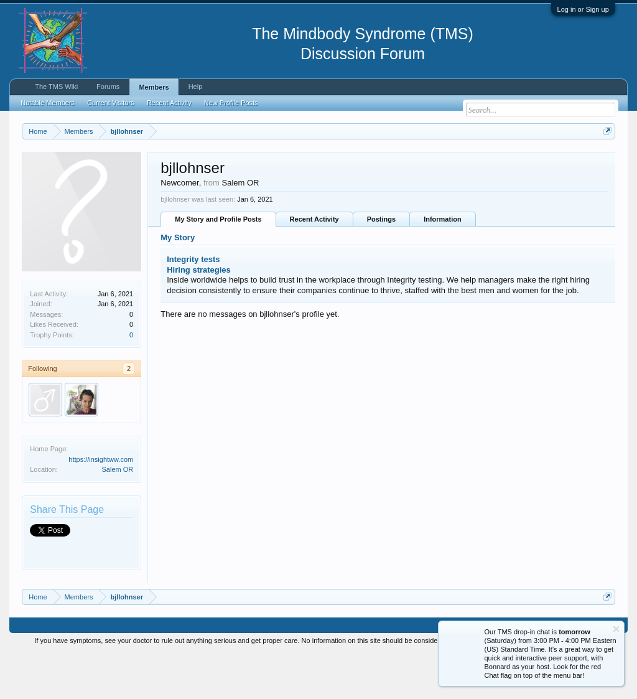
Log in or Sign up (583, 9)
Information (443, 264)
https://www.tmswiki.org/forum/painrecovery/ (135, 175)
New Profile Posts (231, 102)
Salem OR (117, 514)
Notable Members (48, 102)
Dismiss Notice (605, 160)
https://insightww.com (100, 504)
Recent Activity (314, 264)
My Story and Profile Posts (218, 264)
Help (195, 86)
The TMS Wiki (56, 86)
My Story (177, 283)
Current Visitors (110, 102)
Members (154, 87)
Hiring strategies (199, 314)
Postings (381, 264)
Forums (107, 86)
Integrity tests (193, 304)
